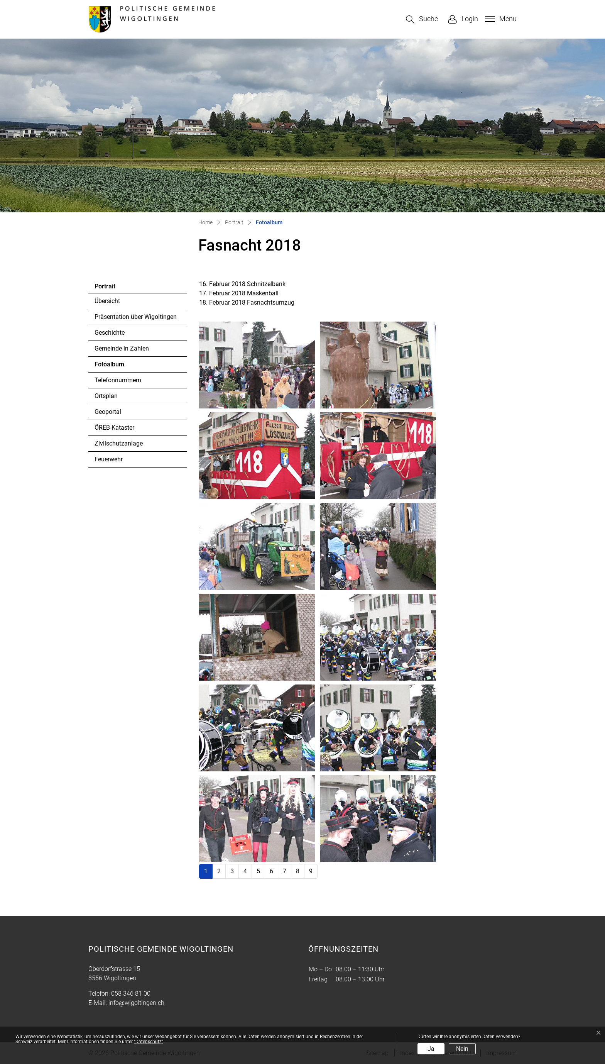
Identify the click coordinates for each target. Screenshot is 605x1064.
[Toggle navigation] (500, 19)
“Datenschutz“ (148, 1041)
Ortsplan (106, 396)
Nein (462, 1048)
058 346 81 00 (130, 993)
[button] (422, 19)
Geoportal (108, 411)
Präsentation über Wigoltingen (136, 316)
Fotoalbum (115, 366)
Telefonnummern (118, 380)
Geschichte (110, 332)
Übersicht (107, 301)
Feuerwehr (109, 459)
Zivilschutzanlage (119, 443)
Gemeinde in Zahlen (122, 348)
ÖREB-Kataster (114, 427)
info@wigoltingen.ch (136, 1002)
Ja (431, 1048)
